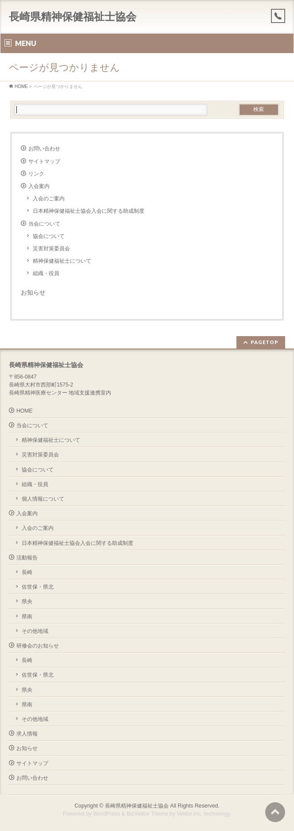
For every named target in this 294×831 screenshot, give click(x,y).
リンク (36, 174)
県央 (27, 601)
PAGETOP (265, 342)
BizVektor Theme (147, 814)
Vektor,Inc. (189, 814)
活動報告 (27, 558)
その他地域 (35, 631)
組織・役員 (46, 273)
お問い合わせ (44, 149)
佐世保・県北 (38, 587)
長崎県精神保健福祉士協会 (72, 17)
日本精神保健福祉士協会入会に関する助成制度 (88, 211)
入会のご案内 (49, 198)
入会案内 (39, 186)
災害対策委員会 (51, 248)
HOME (24, 411)
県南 (27, 616)
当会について (44, 224)
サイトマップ (44, 161)
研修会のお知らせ (37, 646)
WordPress (106, 814)
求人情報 (27, 734)
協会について (49, 236)
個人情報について (43, 499)
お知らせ (33, 292)
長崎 (27, 572)
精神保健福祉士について (62, 261)
